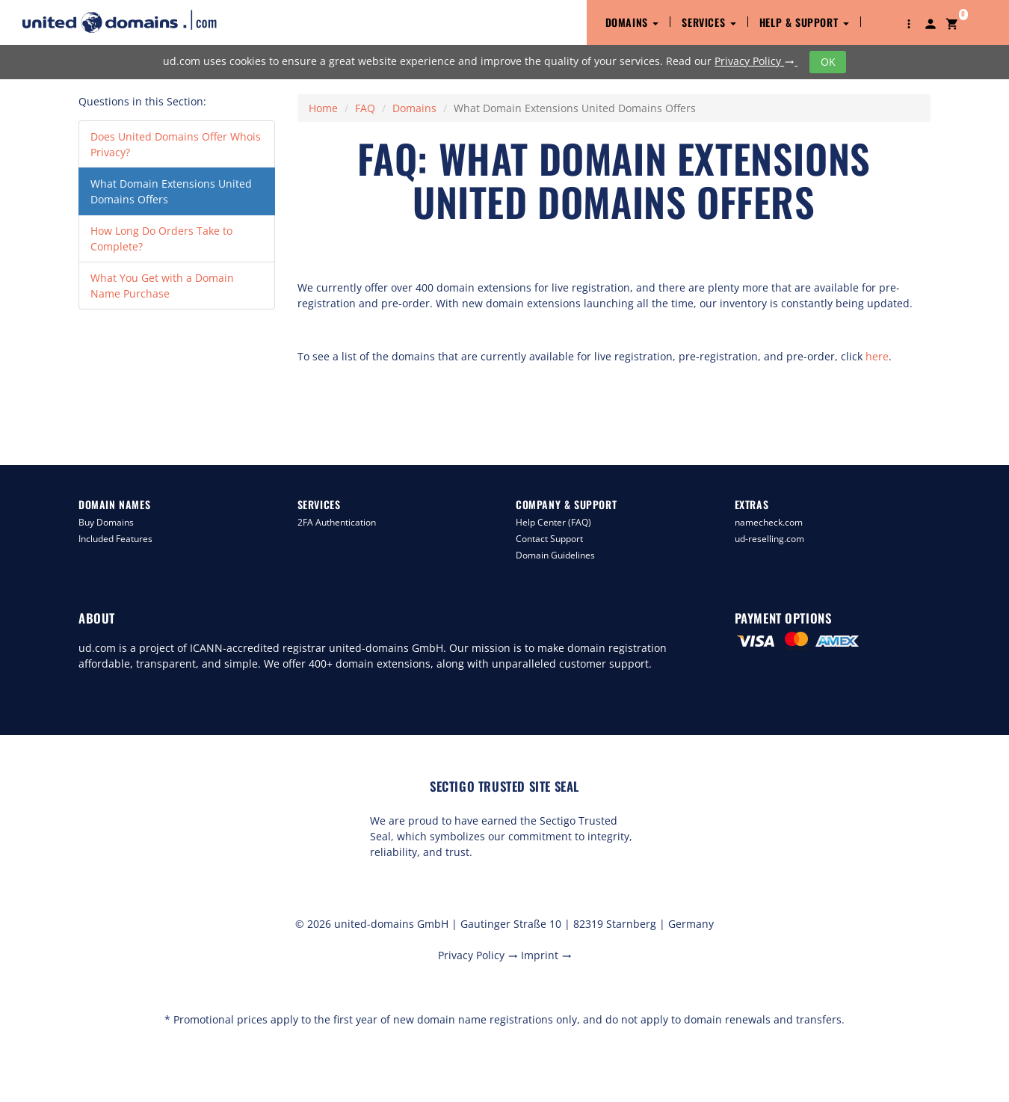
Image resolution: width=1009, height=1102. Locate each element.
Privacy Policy (756, 61)
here (877, 356)
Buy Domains (106, 522)
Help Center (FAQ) (553, 522)
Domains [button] (632, 22)
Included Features (115, 538)
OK (828, 62)
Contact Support (549, 538)
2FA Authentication (336, 522)
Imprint (546, 955)
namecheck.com (769, 522)
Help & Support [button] (804, 22)
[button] (908, 22)
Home (323, 108)
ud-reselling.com (769, 538)
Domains (414, 108)
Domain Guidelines (555, 555)
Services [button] (708, 22)
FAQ (365, 108)
